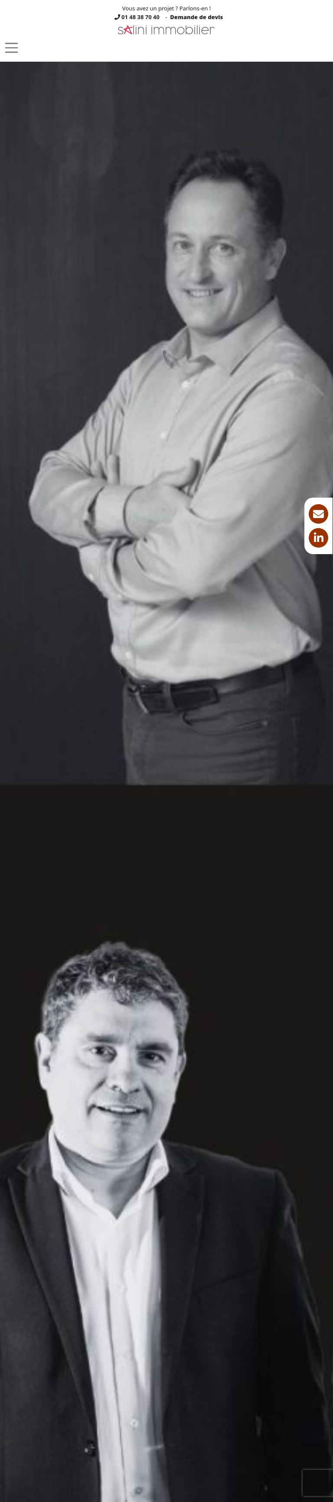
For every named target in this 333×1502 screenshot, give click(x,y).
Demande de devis (196, 17)
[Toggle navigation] (11, 48)
